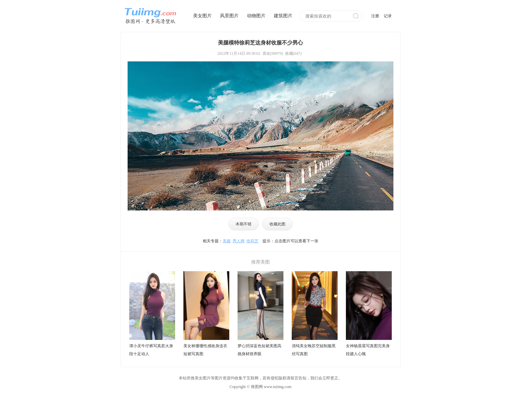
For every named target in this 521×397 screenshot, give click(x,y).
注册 (375, 16)
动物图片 (256, 15)
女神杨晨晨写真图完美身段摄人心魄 (368, 350)
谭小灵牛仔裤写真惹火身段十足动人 (151, 350)
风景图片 (229, 15)
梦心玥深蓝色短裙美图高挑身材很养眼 (259, 350)
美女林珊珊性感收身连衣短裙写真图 (205, 350)
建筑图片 (283, 15)
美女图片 (202, 15)
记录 (388, 16)
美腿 (227, 241)
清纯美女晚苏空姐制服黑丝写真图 (314, 350)
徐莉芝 (253, 241)
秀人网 (239, 241)
